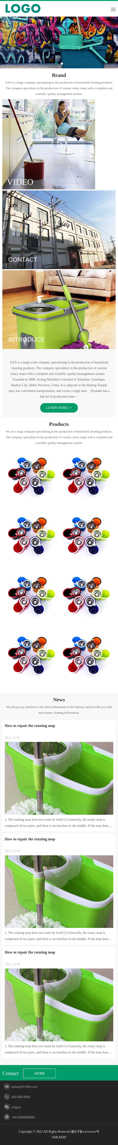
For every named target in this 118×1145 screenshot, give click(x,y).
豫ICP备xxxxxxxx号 (85, 1131)
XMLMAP (59, 1137)
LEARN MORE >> (59, 408)
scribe (39, 1073)
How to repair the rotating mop (30, 726)
